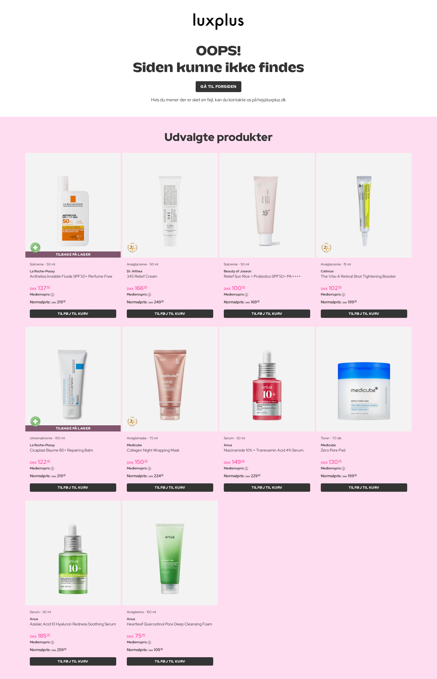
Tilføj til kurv (73, 313)
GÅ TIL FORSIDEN (218, 86)
